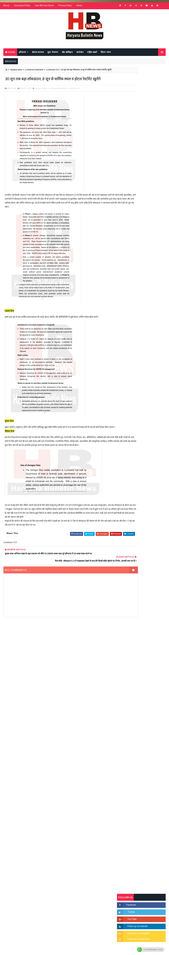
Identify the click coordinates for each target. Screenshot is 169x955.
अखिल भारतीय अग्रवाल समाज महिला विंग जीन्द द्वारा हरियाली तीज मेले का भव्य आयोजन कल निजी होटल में (147, 401)
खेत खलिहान (67, 53)
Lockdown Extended (34, 72)
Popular (141, 297)
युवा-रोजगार (52, 53)
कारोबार (80, 53)
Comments (157, 297)
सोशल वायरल (38, 53)
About (6, 7)
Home (79, 7)
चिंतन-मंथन (106, 53)
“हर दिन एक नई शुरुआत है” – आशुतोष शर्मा (148, 386)
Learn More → (14, 869)
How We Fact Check (44, 7)
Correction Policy (22, 7)
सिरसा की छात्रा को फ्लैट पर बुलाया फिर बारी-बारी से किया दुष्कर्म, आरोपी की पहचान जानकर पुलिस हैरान (148, 351)
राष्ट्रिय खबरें (92, 53)
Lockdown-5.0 (52, 72)
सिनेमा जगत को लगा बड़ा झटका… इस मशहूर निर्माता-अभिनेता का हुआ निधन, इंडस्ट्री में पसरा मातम (148, 438)
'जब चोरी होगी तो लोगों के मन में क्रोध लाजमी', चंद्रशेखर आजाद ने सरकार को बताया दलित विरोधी (145, 363)
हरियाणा (22, 53)
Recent (125, 297)
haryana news (16, 72)
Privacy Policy (65, 7)
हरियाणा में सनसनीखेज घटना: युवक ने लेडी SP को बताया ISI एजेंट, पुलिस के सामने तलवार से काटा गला (147, 376)
